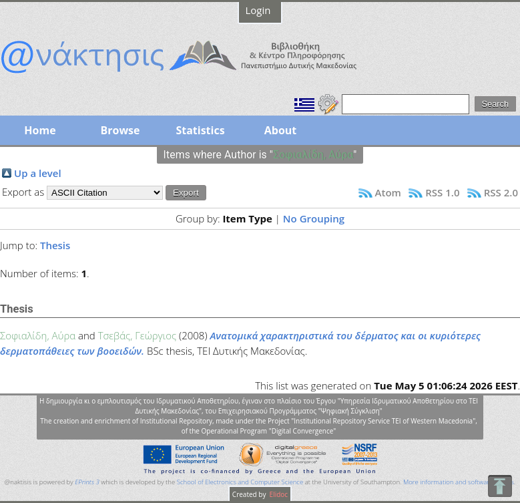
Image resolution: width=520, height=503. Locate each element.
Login (258, 10)
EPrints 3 (87, 482)
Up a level (37, 173)
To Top (500, 486)
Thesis (55, 245)
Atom (388, 192)
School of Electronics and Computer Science (240, 482)
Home (39, 130)
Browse (120, 130)
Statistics (200, 130)
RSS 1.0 (442, 192)
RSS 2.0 (501, 192)
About (280, 130)
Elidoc (278, 494)
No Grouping (313, 218)
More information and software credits (458, 482)
